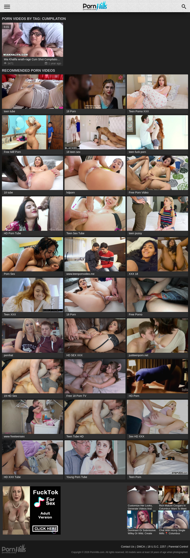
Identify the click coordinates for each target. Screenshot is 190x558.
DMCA (141, 546)
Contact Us (127, 546)
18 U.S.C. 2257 (157, 546)
